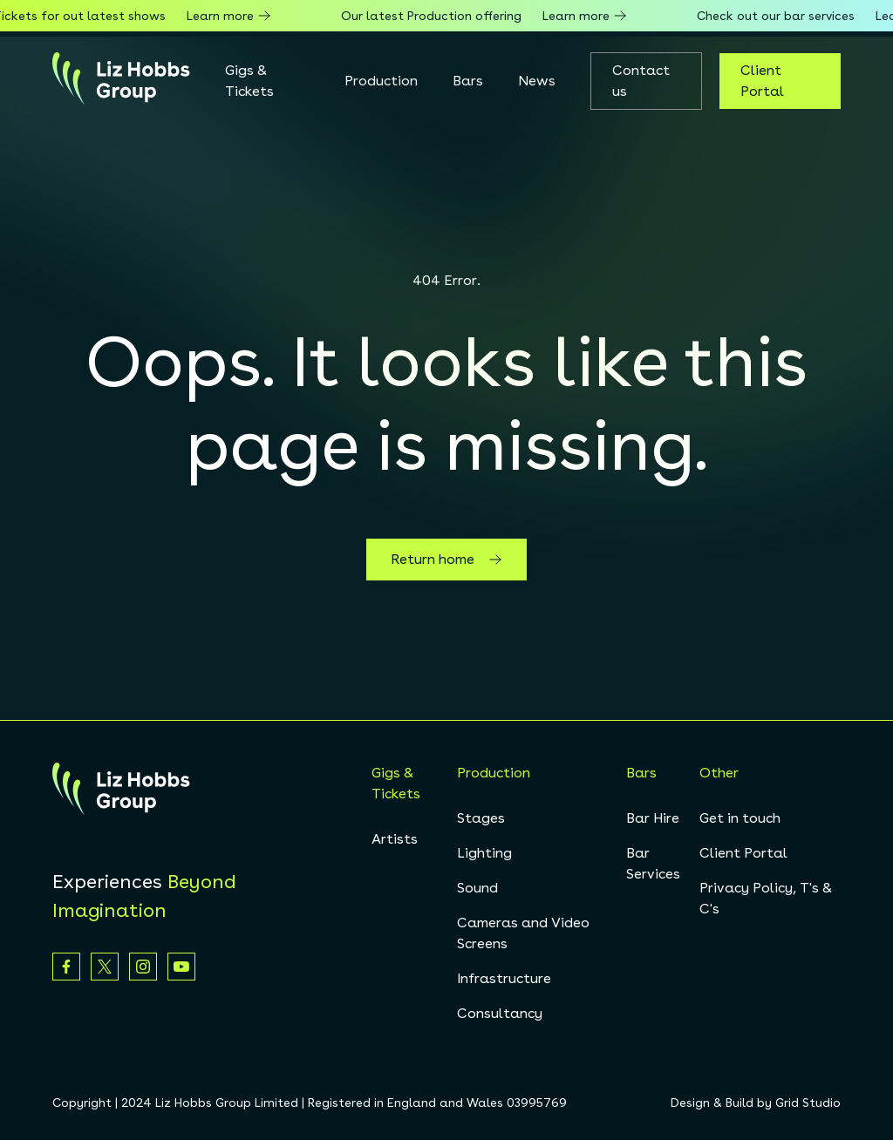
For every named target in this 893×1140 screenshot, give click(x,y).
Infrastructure (504, 978)
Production (381, 80)
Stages (481, 818)
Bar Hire (652, 818)
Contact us (641, 80)
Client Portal (762, 80)
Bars (468, 80)
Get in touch (740, 818)
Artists (395, 839)
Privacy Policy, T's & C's (765, 898)
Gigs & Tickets (249, 80)
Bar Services (653, 863)
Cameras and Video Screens (523, 933)
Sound (477, 887)
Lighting (484, 853)
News (537, 80)
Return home (446, 559)
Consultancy (499, 1013)
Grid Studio (808, 1102)
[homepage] (121, 81)
